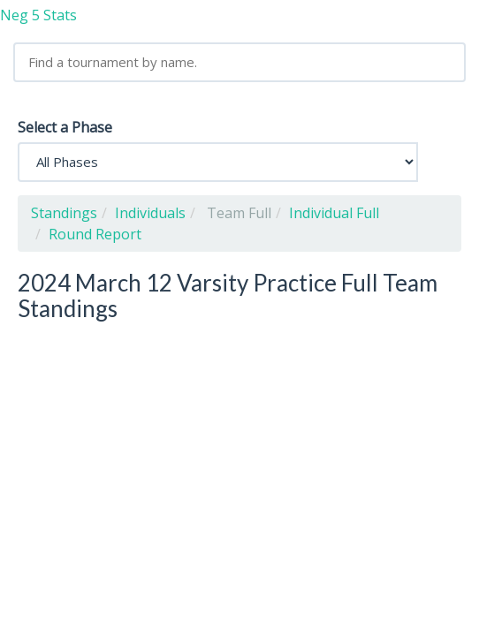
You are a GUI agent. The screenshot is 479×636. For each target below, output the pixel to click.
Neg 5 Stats (38, 15)
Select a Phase (65, 127)
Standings (64, 213)
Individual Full (334, 213)
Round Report (95, 234)
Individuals (150, 213)
